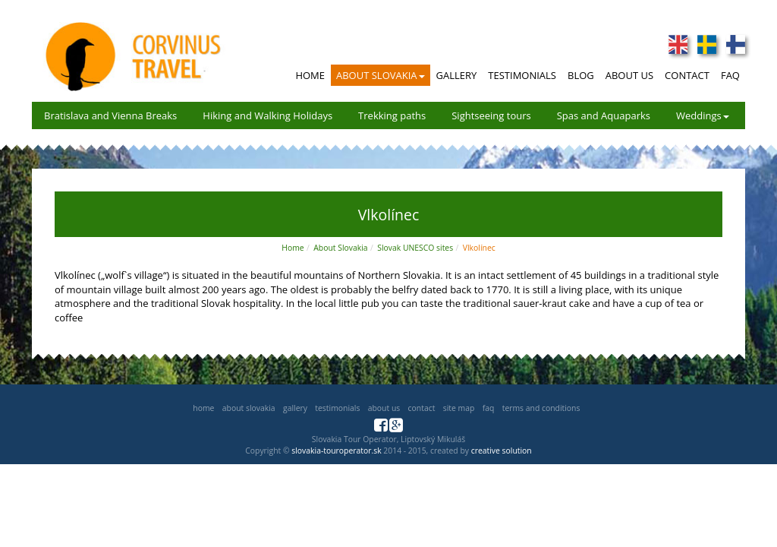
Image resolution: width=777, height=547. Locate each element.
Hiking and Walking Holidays (267, 115)
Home (310, 75)
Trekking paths (392, 115)
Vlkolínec (479, 247)
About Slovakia (380, 75)
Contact (687, 75)
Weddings (702, 115)
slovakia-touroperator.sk (336, 450)
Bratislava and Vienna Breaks (110, 115)
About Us (629, 75)
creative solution (501, 450)
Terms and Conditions (541, 408)
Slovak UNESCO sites (415, 247)
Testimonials (522, 75)
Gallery (456, 75)
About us (384, 408)
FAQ (730, 75)
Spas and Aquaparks (603, 115)
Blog (581, 75)
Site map (459, 408)
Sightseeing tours (491, 115)
